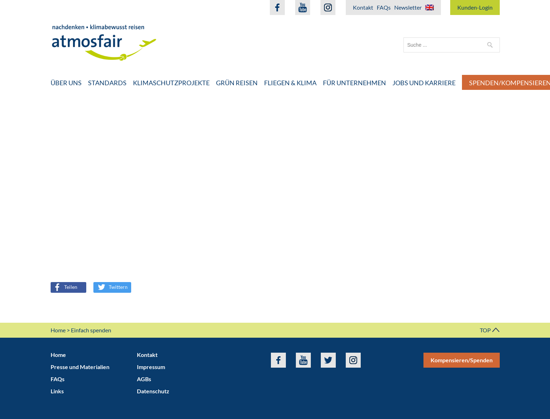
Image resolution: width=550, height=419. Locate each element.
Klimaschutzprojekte (171, 83)
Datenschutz (153, 391)
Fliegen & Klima (290, 83)
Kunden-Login (475, 7)
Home (58, 330)
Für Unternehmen (354, 83)
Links (57, 391)
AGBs (144, 378)
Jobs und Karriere (424, 83)
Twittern (113, 287)
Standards (107, 83)
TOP (490, 330)
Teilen (64, 287)
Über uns (66, 83)
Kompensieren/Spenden (462, 360)
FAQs (384, 7)
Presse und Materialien (80, 366)
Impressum (151, 366)
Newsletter (408, 7)
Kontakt (363, 7)
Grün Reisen (237, 83)
